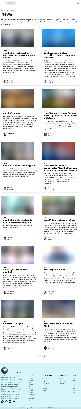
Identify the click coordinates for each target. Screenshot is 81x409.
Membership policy (76, 391)
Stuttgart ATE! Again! (13, 324)
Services (45, 388)
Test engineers (31, 397)
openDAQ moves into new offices (60, 220)
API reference (62, 381)
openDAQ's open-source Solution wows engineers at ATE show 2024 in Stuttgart (60, 115)
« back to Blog (40, 356)
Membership (46, 383)
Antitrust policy (75, 387)
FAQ (44, 381)
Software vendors (31, 383)
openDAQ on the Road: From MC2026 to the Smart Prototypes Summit (19, 55)
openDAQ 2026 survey (55, 270)
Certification (46, 386)
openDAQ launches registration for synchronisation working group (19, 221)
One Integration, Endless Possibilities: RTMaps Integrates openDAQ (59, 55)
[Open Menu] (78, 3)
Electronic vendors (31, 379)
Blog (8, 10)
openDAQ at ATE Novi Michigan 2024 (59, 325)
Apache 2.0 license (76, 383)
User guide (61, 378)
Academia (31, 401)
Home (3, 10)
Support (45, 390)
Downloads (61, 383)
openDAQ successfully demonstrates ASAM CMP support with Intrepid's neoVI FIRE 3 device (60, 167)
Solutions (45, 378)
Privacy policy (75, 379)
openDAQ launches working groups (20, 165)
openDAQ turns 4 (11, 113)
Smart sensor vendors (31, 388)
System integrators (32, 393)
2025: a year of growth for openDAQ (15, 271)
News (13, 10)
